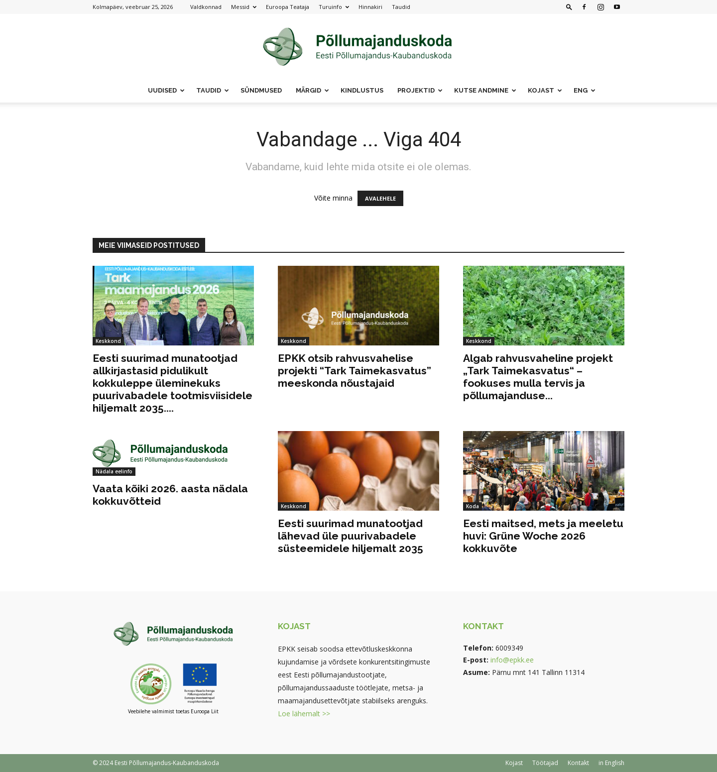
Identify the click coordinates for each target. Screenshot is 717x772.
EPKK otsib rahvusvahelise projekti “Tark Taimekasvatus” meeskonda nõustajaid (354, 370)
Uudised (166, 90)
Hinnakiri (370, 6)
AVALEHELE (380, 198)
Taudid (401, 6)
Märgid (312, 90)
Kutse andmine (485, 90)
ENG (585, 90)
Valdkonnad (206, 6)
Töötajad (545, 763)
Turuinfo (334, 6)
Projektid (420, 90)
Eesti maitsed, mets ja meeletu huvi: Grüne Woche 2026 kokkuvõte (543, 535)
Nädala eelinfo (114, 471)
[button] (569, 6)
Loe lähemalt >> (304, 713)
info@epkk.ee (512, 659)
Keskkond (108, 340)
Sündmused (261, 90)
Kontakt (578, 763)
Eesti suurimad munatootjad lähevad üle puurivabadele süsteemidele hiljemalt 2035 (350, 535)
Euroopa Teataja (287, 6)
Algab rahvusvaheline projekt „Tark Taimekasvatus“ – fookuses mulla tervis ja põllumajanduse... (538, 377)
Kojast (545, 90)
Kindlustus (362, 90)
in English (611, 763)
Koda (472, 506)
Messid (243, 6)
